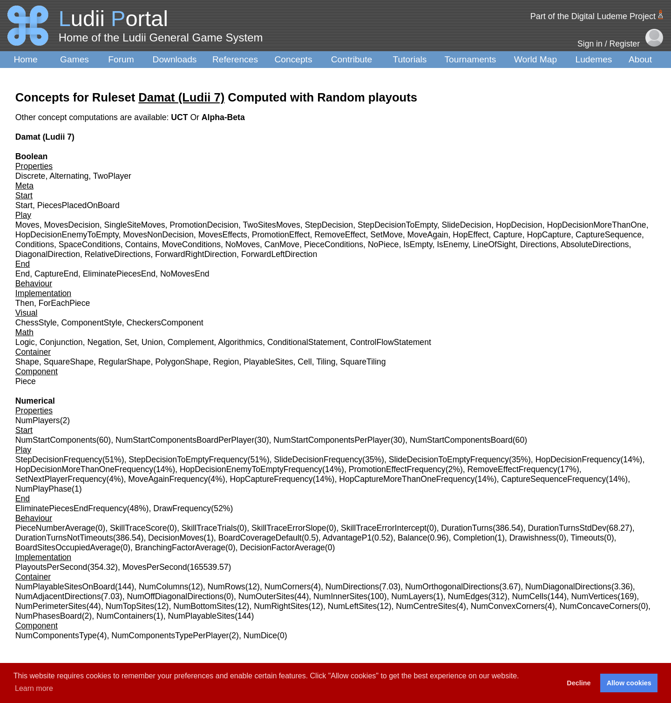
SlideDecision (467, 225)
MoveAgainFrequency (168, 479)
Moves (27, 225)
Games (74, 59)
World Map (535, 59)
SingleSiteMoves (134, 225)
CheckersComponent (164, 322)
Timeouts (587, 537)
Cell (305, 361)
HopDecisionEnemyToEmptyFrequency (251, 469)
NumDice (260, 635)
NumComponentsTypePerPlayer (170, 635)
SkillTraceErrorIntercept (384, 528)
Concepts (293, 59)
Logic (25, 342)
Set (131, 342)
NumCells (529, 596)
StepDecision (329, 225)
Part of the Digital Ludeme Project (593, 16)
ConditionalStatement (306, 342)
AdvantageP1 (347, 537)
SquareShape (69, 361)
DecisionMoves (175, 537)
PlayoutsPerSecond (51, 567)
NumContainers (124, 616)
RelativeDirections (118, 254)
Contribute (352, 59)
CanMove (281, 244)
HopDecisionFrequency (578, 459)
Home (25, 59)
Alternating (68, 176)
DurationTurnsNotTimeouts (64, 537)
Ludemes (594, 59)
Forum (121, 59)
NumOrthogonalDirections (452, 586)
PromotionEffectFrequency (397, 469)
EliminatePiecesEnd (119, 273)
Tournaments (470, 59)
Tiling (325, 361)
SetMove (386, 234)
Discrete (30, 176)
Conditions (34, 244)
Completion (474, 537)
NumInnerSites (340, 596)
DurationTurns (467, 528)
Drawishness (532, 537)
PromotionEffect (281, 234)
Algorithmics (240, 342)
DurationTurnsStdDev (567, 528)
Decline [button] (578, 683)
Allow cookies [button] (629, 683)
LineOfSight (494, 244)
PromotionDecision (203, 225)
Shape (27, 361)
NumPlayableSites (201, 616)
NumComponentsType (56, 635)
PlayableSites (268, 361)
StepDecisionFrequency (58, 459)
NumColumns (164, 586)
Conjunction (61, 342)
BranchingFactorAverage (180, 547)
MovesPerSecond (154, 567)
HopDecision (519, 225)
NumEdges (468, 596)
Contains (141, 244)
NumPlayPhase (43, 488)
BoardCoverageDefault (260, 537)
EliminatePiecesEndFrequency (71, 508)
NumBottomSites (204, 606)
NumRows (226, 586)
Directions (538, 244)
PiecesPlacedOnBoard (78, 205)
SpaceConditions (90, 244)
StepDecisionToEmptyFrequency (188, 459)
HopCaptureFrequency (271, 479)
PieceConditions (333, 244)
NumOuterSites (266, 596)
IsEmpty (417, 244)
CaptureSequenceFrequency (553, 479)
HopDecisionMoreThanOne (596, 225)
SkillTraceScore (138, 528)
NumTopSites (129, 606)
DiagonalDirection (47, 254)
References (235, 59)
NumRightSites (281, 606)
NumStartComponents (55, 440)
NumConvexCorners (508, 606)
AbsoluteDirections (595, 244)
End (22, 273)
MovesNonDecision (158, 234)
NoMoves (242, 244)
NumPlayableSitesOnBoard (65, 586)
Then (24, 303)
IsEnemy (452, 244)
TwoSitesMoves (271, 225)
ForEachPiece (64, 303)
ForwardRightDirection (196, 254)
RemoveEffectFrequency (512, 469)
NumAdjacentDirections (58, 596)
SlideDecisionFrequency (318, 459)
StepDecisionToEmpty (397, 225)
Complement (191, 342)
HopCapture (549, 234)
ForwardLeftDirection (279, 254)
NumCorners (287, 586)
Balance (412, 537)
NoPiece (383, 244)
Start (24, 205)
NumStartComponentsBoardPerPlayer (184, 440)
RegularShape (124, 361)
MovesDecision (71, 225)
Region (226, 361)
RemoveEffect (340, 234)
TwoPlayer (112, 176)
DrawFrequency (182, 508)
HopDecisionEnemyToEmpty (67, 234)
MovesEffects (222, 234)
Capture (507, 234)
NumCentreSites (426, 606)
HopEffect (470, 234)
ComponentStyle (91, 322)
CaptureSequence (609, 234)
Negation (103, 342)
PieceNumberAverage (55, 528)
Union (152, 342)
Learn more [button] (34, 688)
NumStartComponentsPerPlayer (331, 440)
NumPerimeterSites (51, 606)
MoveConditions (191, 244)
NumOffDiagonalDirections (175, 596)
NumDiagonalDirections (568, 586)
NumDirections (352, 586)
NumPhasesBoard (48, 616)
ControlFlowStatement (390, 342)
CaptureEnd (56, 273)
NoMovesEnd (185, 273)
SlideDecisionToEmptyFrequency (449, 459)
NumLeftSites (352, 606)
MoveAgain (427, 234)
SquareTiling (363, 361)
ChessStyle (36, 322)
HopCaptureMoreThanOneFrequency (406, 479)
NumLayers (412, 596)
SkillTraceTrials (209, 528)
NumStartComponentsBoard (461, 440)
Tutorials (410, 59)
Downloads (175, 59)
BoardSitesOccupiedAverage (68, 547)
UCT (180, 117)
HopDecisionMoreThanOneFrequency (84, 469)
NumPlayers (37, 420)
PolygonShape (181, 361)
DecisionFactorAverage (282, 547)
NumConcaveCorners (598, 606)
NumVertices (594, 596)
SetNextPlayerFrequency (61, 479)
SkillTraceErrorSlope (288, 528)
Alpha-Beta (223, 117)
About (640, 59)
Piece (25, 381)
